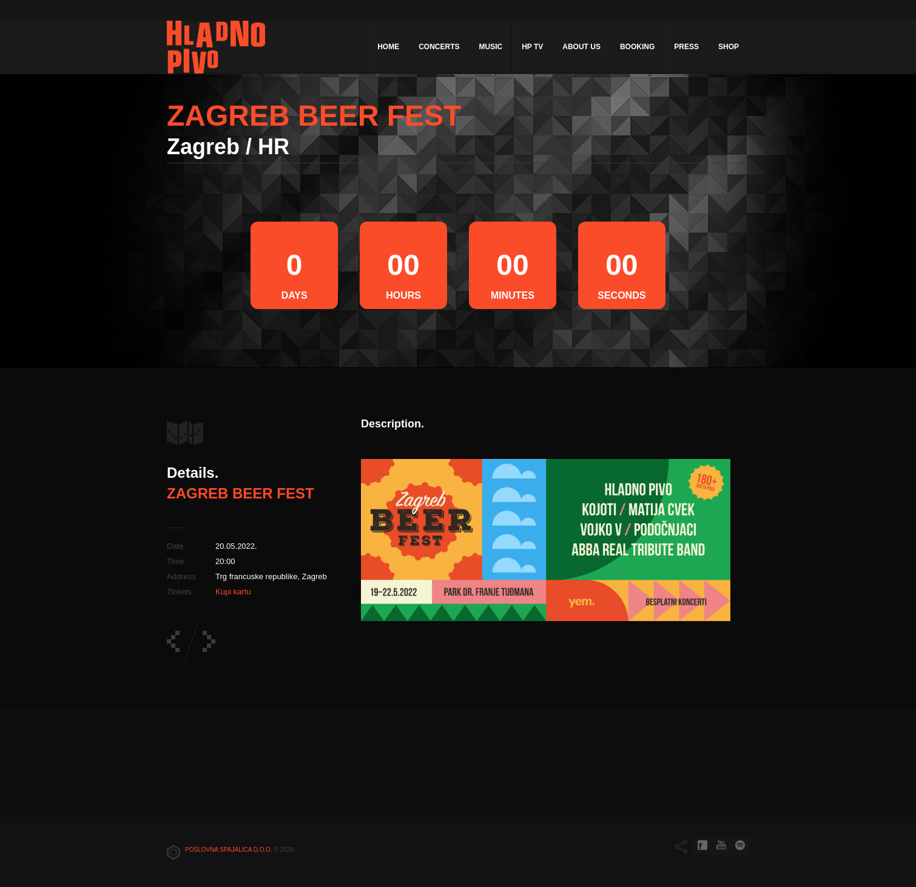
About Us (581, 46)
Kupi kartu (233, 591)
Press (686, 46)
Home (388, 46)
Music (490, 46)
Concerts (439, 46)
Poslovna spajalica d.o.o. (228, 849)
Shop (728, 46)
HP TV (532, 46)
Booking (637, 46)
